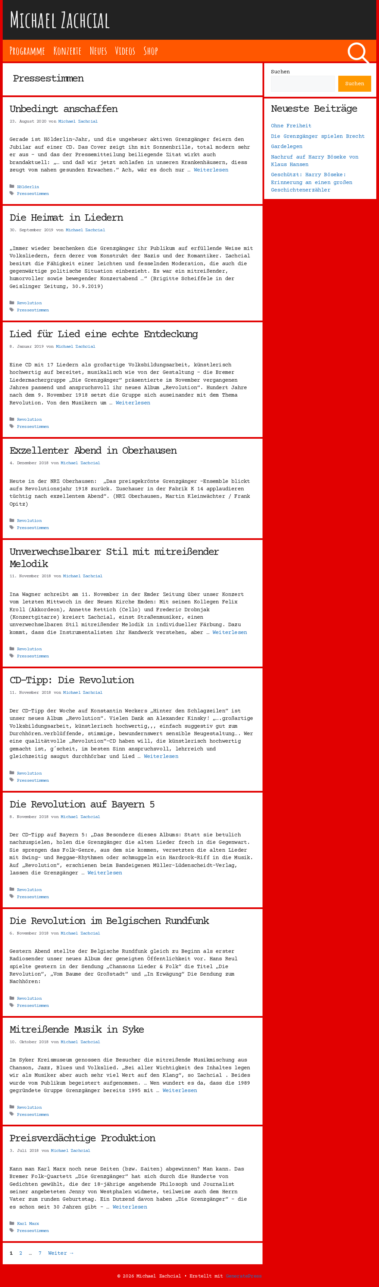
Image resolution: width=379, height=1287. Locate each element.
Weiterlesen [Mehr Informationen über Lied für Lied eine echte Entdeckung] (133, 403)
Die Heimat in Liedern (66, 218)
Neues (98, 50)
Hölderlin (28, 186)
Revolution (29, 303)
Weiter (60, 1253)
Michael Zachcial (60, 19)
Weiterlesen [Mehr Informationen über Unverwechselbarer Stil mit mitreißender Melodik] (230, 633)
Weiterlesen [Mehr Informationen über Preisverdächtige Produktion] (130, 1207)
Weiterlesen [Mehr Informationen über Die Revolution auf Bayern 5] (105, 873)
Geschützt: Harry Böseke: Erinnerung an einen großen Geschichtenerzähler (311, 182)
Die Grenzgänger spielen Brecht (318, 136)
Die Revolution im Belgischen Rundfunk (109, 922)
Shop (150, 50)
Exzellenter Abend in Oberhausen (93, 451)
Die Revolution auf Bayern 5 (82, 805)
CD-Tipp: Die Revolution (71, 681)
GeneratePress (244, 1276)
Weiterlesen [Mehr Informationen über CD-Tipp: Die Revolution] (161, 757)
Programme (27, 50)
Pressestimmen (33, 194)
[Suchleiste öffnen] (359, 50)
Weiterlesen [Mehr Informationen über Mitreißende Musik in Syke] (180, 1091)
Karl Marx (28, 1224)
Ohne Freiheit (291, 126)
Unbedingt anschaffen (63, 110)
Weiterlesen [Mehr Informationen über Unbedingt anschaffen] (211, 170)
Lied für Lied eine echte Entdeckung (103, 335)
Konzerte (67, 50)
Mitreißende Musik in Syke (77, 1030)
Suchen (280, 72)
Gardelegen (286, 147)
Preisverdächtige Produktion (82, 1139)
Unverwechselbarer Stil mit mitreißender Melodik (114, 558)
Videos (125, 50)
